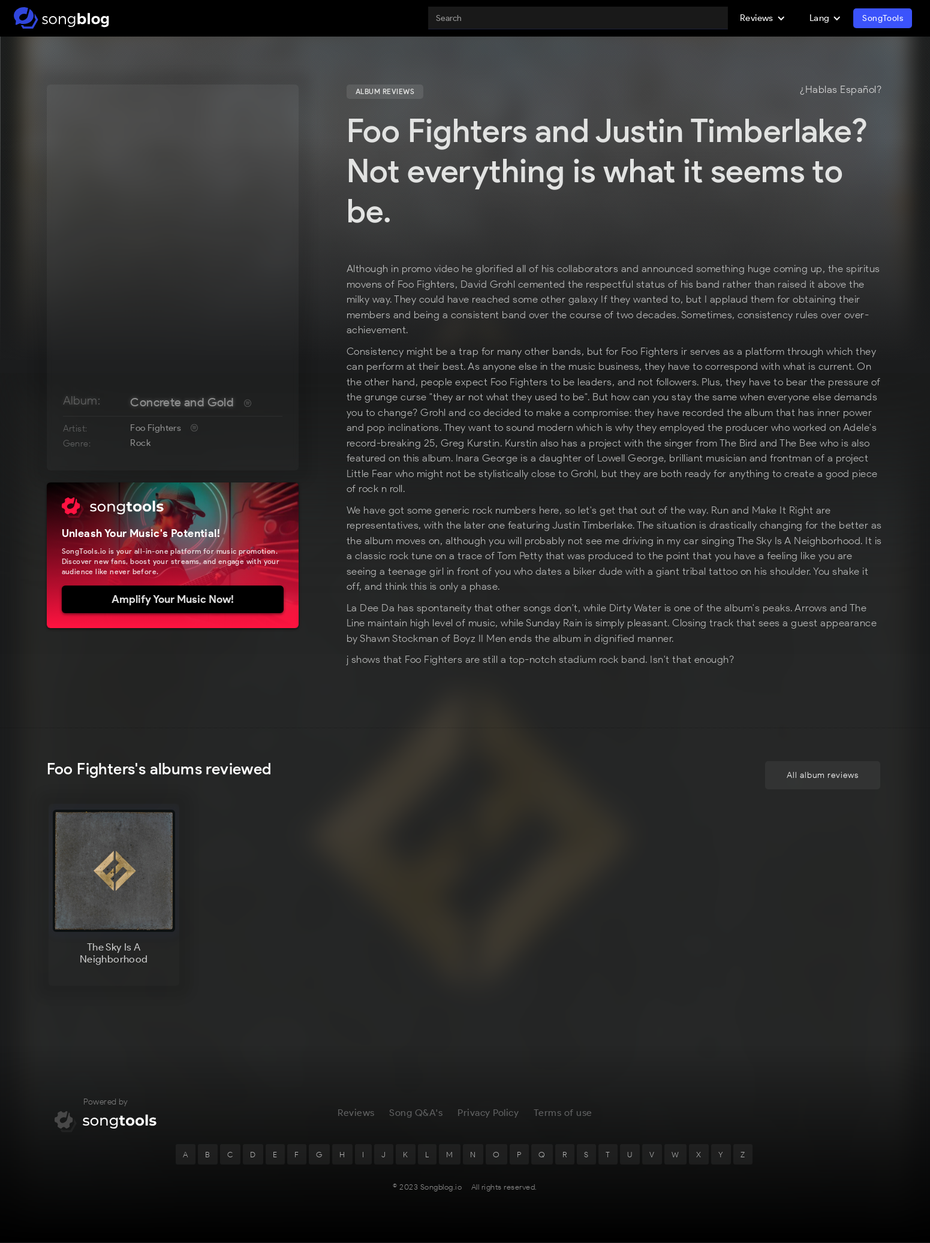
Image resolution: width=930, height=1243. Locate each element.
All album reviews (823, 776)
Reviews (356, 1114)
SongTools (882, 18)
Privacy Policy (488, 1114)
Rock (140, 443)
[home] (61, 18)
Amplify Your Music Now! (173, 599)
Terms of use (563, 1114)
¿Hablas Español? (840, 90)
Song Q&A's (416, 1114)
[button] (762, 18)
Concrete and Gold (182, 402)
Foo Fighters (155, 428)
